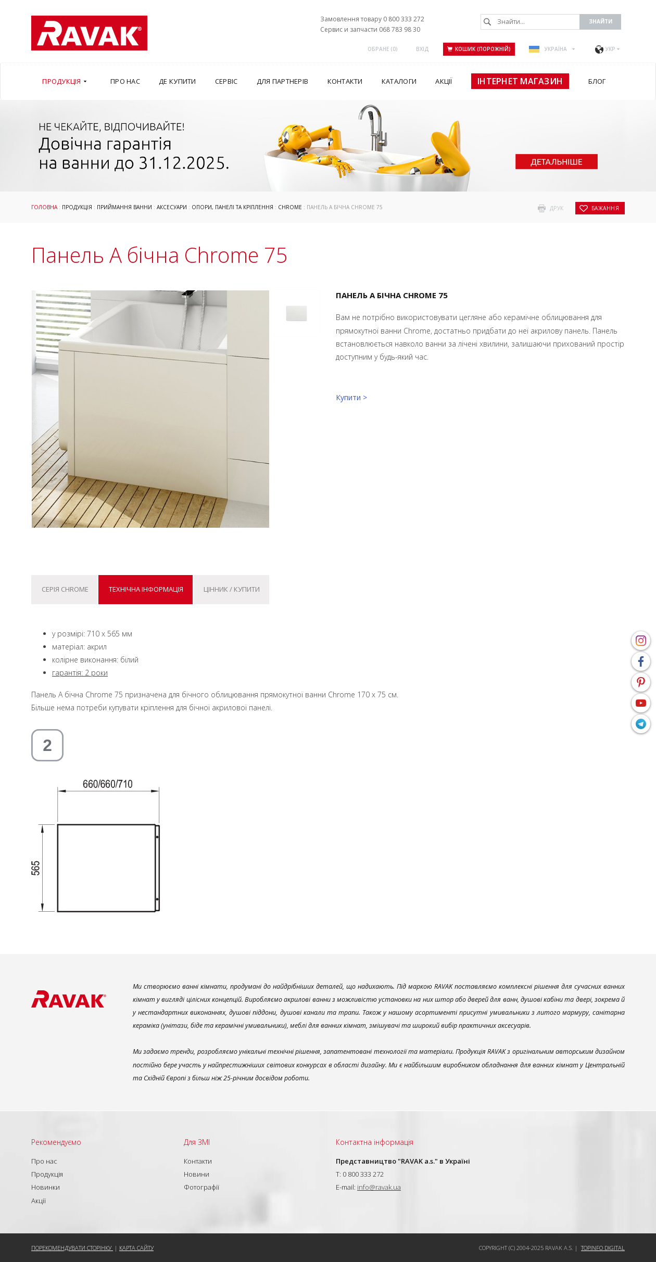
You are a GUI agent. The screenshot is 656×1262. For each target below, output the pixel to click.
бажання (605, 208)
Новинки (45, 1187)
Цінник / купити (232, 589)
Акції (38, 1200)
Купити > (351, 397)
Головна (44, 207)
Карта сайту (136, 1248)
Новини (196, 1174)
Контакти (198, 1161)
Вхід (422, 49)
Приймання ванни (124, 207)
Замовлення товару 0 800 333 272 (372, 19)
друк (557, 208)
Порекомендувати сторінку (72, 1248)
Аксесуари (172, 207)
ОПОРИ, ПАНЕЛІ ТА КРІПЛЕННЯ (232, 207)
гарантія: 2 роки (80, 673)
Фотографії (201, 1187)
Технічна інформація (146, 589)
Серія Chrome (65, 589)
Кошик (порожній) (479, 49)
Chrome (290, 207)
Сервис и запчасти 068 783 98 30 (370, 29)
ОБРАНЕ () (383, 49)
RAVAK (89, 33)
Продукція (77, 207)
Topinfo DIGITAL (603, 1248)
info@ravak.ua (379, 1187)
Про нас (44, 1161)
